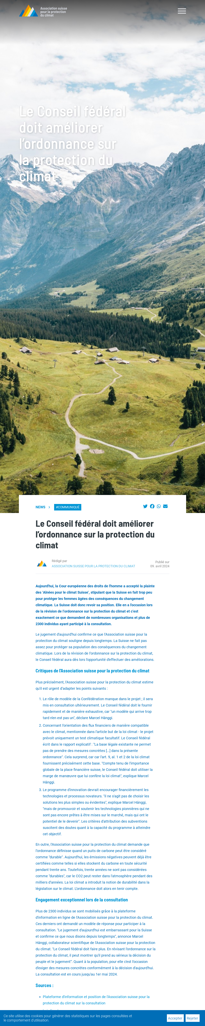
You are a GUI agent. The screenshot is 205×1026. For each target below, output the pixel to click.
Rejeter (192, 1018)
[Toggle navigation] (182, 10)
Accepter (175, 1018)
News (40, 507)
